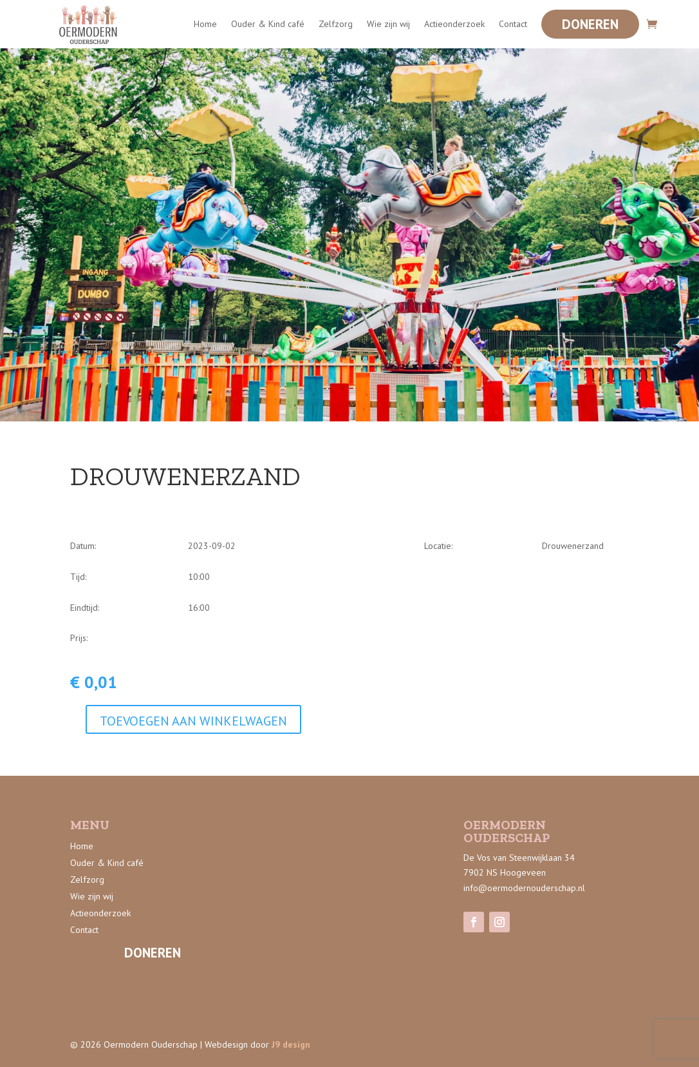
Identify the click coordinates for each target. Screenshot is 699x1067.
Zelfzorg (336, 23)
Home (205, 23)
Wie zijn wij (388, 23)
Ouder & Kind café (267, 23)
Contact (513, 23)
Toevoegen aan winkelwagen (193, 721)
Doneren (590, 24)
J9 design (291, 1044)
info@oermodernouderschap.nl (524, 888)
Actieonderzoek (454, 23)
